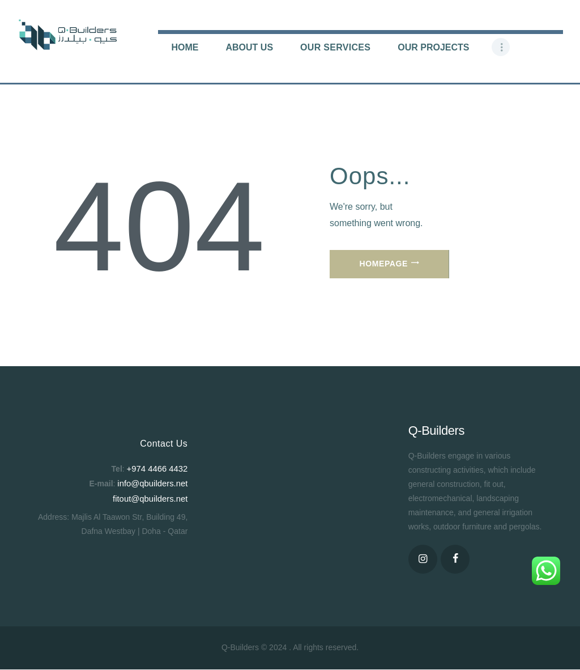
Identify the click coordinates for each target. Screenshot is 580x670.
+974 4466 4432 (159, 468)
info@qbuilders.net (154, 482)
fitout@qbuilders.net (152, 496)
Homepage (384, 263)
